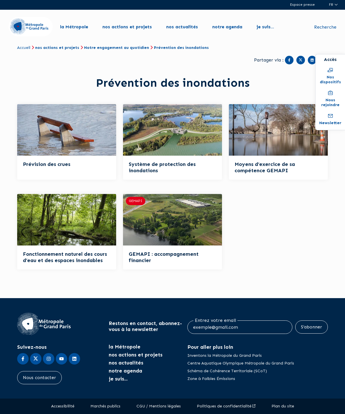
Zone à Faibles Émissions (211, 378)
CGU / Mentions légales (158, 406)
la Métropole (74, 26)
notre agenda (227, 26)
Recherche (325, 27)
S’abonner (311, 327)
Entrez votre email (215, 320)
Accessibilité (62, 406)
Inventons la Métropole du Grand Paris (224, 355)
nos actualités (182, 26)
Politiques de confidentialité (224, 406)
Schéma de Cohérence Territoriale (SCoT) (227, 371)
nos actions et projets (127, 26)
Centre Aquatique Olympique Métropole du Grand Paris (240, 363)
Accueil (23, 47)
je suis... (265, 26)
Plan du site (282, 406)
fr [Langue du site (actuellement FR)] (331, 5)
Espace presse (302, 5)
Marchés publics (105, 406)
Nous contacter (39, 377)
